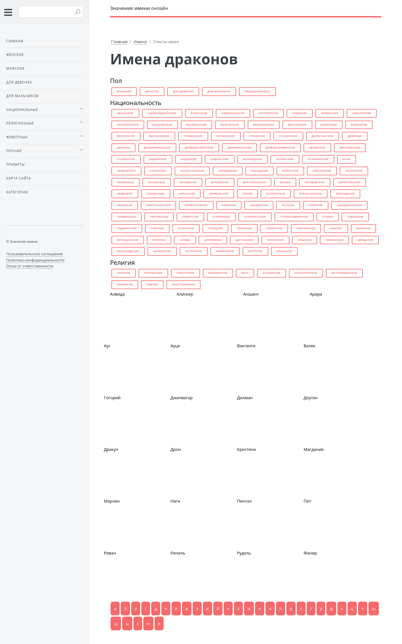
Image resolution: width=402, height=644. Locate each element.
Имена (140, 41)
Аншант (251, 294)
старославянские (294, 217)
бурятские (329, 124)
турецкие (215, 228)
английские (268, 113)
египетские (126, 159)
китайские (354, 171)
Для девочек (19, 82)
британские (297, 124)
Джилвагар (181, 397)
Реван (110, 553)
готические (225, 136)
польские (125, 205)
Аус (107, 345)
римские (229, 205)
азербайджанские (162, 113)
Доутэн (311, 397)
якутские (255, 251)
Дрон (175, 449)
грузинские (288, 136)
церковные (213, 240)
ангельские (153, 273)
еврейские (317, 147)
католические (306, 273)
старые (327, 217)
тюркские (244, 228)
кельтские (290, 171)
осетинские (275, 193)
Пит (307, 501)
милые (285, 182)
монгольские (350, 182)
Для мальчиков (22, 95)
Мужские (15, 68)
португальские (158, 205)
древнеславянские (280, 147)
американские (233, 113)
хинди (185, 240)
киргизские (322, 171)
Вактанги (246, 345)
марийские (220, 182)
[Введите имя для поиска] (51, 12)
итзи (346, 159)
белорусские (196, 124)
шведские (365, 240)
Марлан (112, 501)
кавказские (126, 171)
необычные (156, 193)
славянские (126, 217)
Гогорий (112, 397)
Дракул (111, 449)
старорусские (255, 217)
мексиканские (254, 182)
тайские (157, 228)
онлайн (139, 8)
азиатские (199, 113)
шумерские (162, 251)
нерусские (187, 193)
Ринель (177, 553)
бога (245, 273)
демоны (123, 147)
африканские (128, 124)
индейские (158, 159)
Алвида (117, 294)
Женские (15, 54)
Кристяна (246, 449)
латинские (156, 182)
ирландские (252, 159)
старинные (221, 217)
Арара (316, 294)
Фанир (310, 553)
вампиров (359, 124)
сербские (316, 205)
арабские (299, 113)
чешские (305, 240)
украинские (305, 228)
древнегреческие (157, 147)
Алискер (185, 294)
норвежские (219, 193)
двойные (355, 136)
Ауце (175, 345)
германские (193, 136)
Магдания (314, 449)
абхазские (125, 113)
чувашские (334, 240)
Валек (309, 345)
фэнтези (159, 240)
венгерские (126, 136)
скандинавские (349, 205)
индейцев (189, 159)
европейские (350, 147)
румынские (259, 205)
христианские (183, 284)
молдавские (315, 182)
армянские (329, 113)
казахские (158, 171)
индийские (219, 159)
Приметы (15, 164)
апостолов (185, 273)
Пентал (244, 501)
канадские (259, 171)
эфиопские (225, 251)
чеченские (275, 240)
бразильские (263, 124)
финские (364, 228)
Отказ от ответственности (29, 265)
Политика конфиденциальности (35, 260)
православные (196, 205)
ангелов (123, 273)
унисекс (335, 228)
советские (190, 217)
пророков (125, 284)
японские (284, 251)
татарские (186, 228)
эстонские (193, 251)
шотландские (128, 251)
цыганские (244, 240)
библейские (217, 273)
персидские (345, 193)
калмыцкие (227, 171)
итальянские (318, 159)
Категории (17, 192)
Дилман (245, 397)
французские (127, 240)
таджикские (127, 228)
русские (288, 205)
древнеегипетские (199, 147)
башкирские (162, 124)
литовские (188, 182)
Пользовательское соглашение (34, 253)
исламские (271, 273)
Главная (119, 41)
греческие (257, 136)
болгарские (230, 124)
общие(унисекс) (258, 91)
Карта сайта (18, 178)
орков (247, 193)
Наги (175, 501)
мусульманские (344, 273)
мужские (124, 91)
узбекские (274, 228)
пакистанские (310, 193)
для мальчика (219, 91)
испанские (285, 159)
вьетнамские (159, 136)
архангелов (361, 113)
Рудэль (244, 553)
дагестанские (323, 136)
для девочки (183, 91)
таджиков (355, 217)
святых (152, 284)
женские (152, 91)
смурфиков (159, 217)
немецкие (125, 193)
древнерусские (239, 147)
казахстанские (192, 171)
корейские (125, 182)
